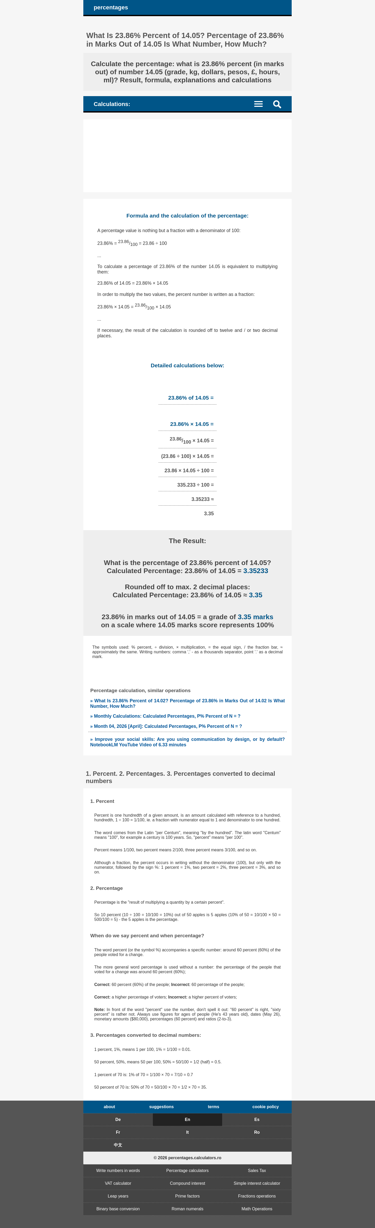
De (118, 1119)
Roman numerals (187, 1209)
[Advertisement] (187, 155)
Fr (118, 1132)
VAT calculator (118, 1183)
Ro (257, 1132)
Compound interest (187, 1183)
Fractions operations (257, 1196)
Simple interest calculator (257, 1183)
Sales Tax (257, 1170)
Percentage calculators (187, 1170)
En (187, 1119)
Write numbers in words (118, 1170)
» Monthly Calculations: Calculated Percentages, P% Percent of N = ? (165, 716)
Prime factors (187, 1196)
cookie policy (265, 1107)
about (109, 1107)
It (187, 1132)
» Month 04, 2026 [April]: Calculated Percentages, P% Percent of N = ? (166, 726)
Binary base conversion (118, 1209)
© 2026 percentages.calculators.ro (187, 1158)
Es (257, 1119)
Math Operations (257, 1209)
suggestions (161, 1107)
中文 (118, 1145)
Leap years (118, 1196)
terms (213, 1107)
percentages (111, 7)
